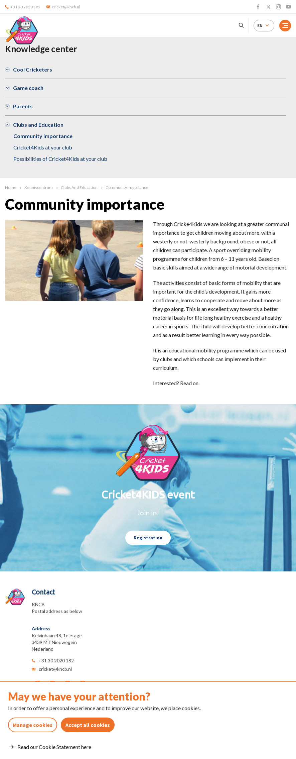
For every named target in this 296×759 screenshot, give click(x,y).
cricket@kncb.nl (55, 669)
